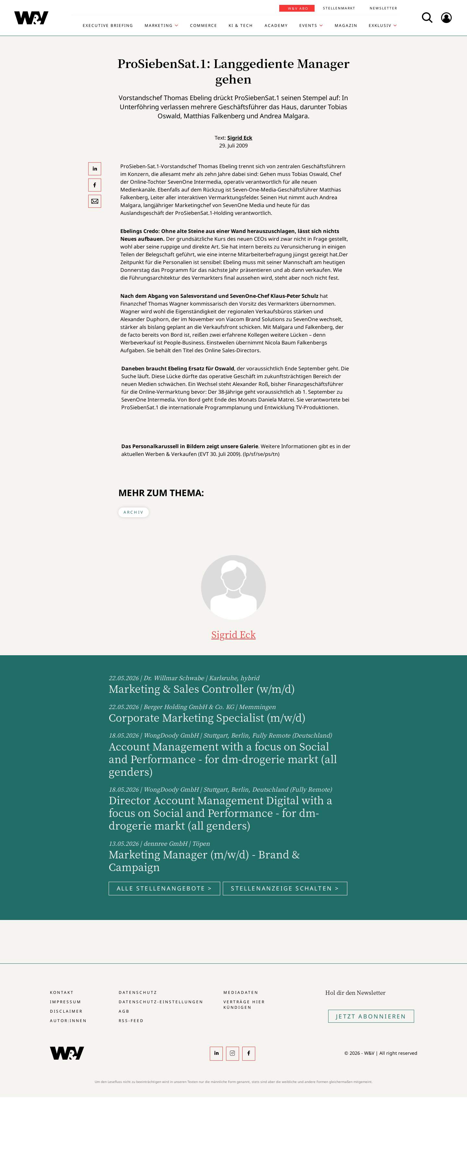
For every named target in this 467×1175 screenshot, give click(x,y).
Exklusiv (380, 25)
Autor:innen (68, 1020)
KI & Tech (241, 25)
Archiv (134, 512)
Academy (276, 25)
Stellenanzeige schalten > (285, 888)
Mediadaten (240, 992)
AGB (124, 1011)
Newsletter (383, 8)
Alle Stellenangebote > (164, 888)
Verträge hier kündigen (244, 1004)
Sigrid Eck (239, 137)
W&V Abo (298, 8)
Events (308, 25)
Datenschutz (138, 992)
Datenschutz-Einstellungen (161, 1002)
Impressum (65, 1002)
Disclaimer (66, 1011)
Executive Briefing (108, 25)
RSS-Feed (131, 1020)
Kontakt (62, 992)
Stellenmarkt (339, 8)
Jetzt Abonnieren (371, 1016)
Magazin (346, 25)
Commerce (203, 25)
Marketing (159, 25)
